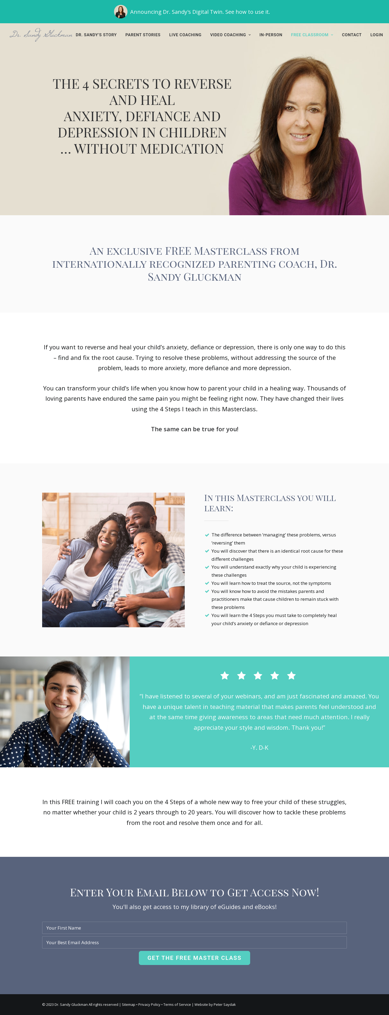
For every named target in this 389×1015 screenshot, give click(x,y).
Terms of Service (177, 1004)
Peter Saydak (225, 1004)
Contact (352, 34)
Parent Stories (142, 34)
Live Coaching (185, 34)
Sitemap (128, 1004)
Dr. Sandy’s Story (96, 34)
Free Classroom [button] (312, 34)
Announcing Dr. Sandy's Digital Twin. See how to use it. (200, 11)
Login (376, 34)
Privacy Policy (149, 1004)
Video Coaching (230, 34)
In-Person (270, 34)
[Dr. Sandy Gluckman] (41, 35)
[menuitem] (98, 35)
